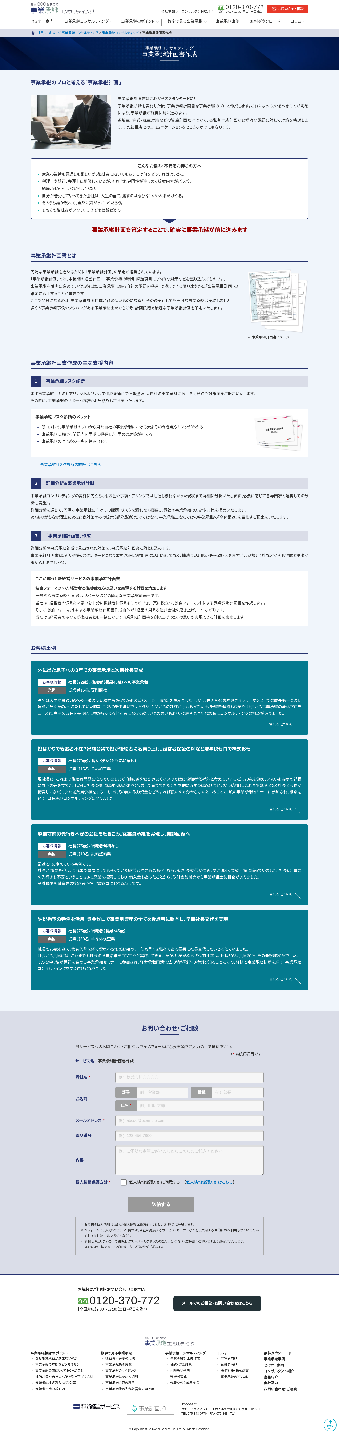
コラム (296, 21)
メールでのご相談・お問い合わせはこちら (217, 1303)
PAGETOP (330, 1427)
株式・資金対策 (181, 1364)
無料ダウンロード (265, 21)
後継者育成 (178, 1377)
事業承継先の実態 (118, 1364)
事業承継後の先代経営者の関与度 (129, 1389)
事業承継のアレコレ (235, 1377)
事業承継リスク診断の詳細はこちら (70, 465)
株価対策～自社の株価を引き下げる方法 (64, 1377)
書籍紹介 (271, 1377)
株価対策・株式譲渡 (235, 1371)
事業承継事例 (227, 21)
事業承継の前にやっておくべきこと (59, 1371)
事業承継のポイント (138, 21)
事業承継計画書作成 (185, 1358)
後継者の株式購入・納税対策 (55, 1383)
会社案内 (271, 1383)
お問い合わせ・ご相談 (280, 1389)
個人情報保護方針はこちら (209, 1182)
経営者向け (229, 1358)
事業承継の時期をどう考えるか (57, 1364)
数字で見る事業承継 (185, 21)
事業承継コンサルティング (86, 21)
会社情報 (168, 11)
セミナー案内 (42, 21)
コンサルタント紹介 (196, 11)
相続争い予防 (180, 1371)
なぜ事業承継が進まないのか (56, 1358)
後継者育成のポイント (50, 1389)
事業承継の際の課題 (120, 1383)
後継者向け (229, 1364)
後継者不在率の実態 (120, 1358)
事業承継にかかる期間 (121, 1377)
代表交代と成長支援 (184, 1383)
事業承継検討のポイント (49, 1353)
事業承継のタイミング (120, 1371)
